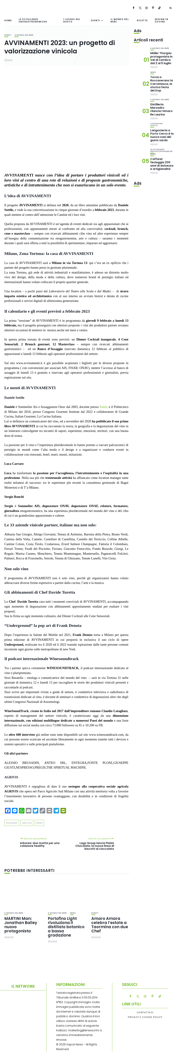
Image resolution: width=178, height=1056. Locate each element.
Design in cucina (161, 20)
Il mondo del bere (120, 20)
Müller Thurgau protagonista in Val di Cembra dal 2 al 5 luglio (161, 58)
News (73, 913)
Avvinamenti (12, 822)
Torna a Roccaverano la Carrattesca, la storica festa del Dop (161, 84)
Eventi (95, 20)
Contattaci (145, 1012)
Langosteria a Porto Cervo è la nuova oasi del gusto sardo (161, 135)
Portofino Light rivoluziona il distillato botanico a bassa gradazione (66, 927)
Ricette (142, 20)
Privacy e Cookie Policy (145, 1017)
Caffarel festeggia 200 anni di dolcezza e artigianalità (161, 164)
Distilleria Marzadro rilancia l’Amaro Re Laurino (161, 109)
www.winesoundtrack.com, (106, 734)
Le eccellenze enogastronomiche (33, 20)
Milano (39, 822)
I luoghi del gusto (71, 20)
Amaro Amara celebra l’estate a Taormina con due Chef (109, 925)
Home (8, 20)
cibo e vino (27, 822)
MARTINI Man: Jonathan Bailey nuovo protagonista (20, 925)
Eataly (103, 407)
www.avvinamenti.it (29, 363)
